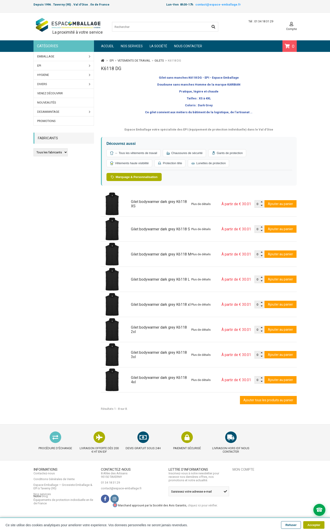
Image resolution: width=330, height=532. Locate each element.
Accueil (107, 46)
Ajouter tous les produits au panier (268, 400)
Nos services (132, 46)
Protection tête (170, 163)
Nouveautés (46, 102)
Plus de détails (201, 204)
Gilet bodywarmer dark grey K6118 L (160, 279)
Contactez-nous (44, 477)
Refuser (291, 525)
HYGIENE (64, 75)
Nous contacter (188, 46)
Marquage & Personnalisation (134, 177)
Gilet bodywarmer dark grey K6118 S (160, 229)
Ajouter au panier (280, 204)
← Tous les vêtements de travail (133, 153)
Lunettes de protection (209, 163)
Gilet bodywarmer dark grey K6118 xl (161, 305)
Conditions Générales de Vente (54, 482)
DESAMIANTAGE (64, 112)
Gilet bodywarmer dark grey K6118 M (161, 254)
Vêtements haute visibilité (129, 163)
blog (45, 512)
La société (158, 46)
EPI (64, 66)
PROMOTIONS (46, 121)
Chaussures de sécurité (185, 153)
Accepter (313, 525)
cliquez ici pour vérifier (263, 508)
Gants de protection (228, 153)
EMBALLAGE (64, 56)
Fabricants (48, 138)
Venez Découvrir (50, 93)
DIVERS (64, 84)
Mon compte (243, 470)
